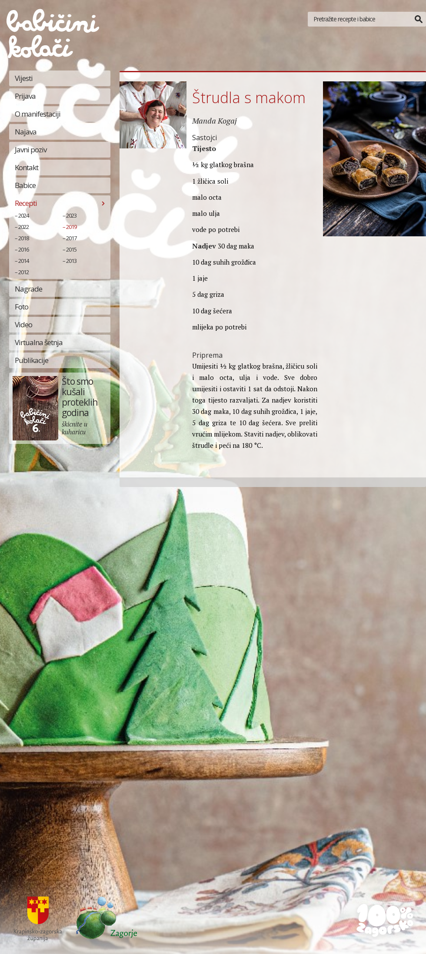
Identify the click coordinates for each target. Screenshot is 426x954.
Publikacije (31, 360)
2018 (23, 238)
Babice (25, 185)
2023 (71, 215)
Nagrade (28, 289)
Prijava (25, 96)
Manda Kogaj (214, 120)
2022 (23, 227)
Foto (21, 307)
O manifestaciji (37, 114)
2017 (71, 238)
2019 (71, 227)
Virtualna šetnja (39, 342)
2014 (23, 261)
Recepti (26, 203)
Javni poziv (31, 149)
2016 (23, 249)
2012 (23, 272)
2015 (71, 249)
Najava (26, 132)
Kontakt (26, 167)
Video (23, 324)
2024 (23, 215)
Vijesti (24, 78)
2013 (71, 261)
